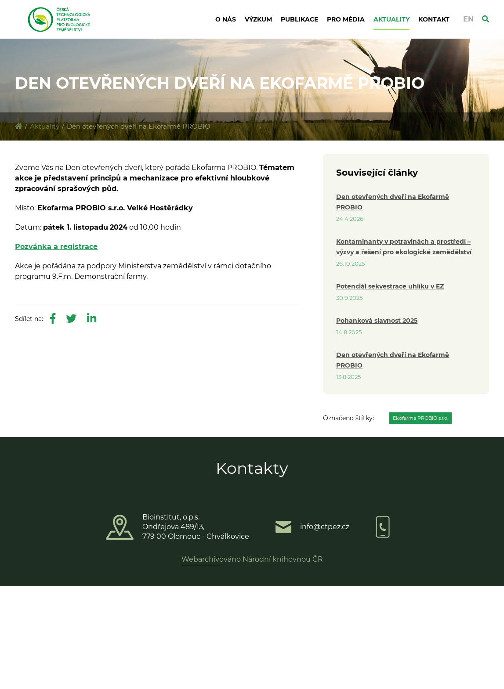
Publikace (299, 19)
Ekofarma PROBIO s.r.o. (420, 418)
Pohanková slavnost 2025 (376, 321)
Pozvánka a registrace (56, 246)
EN (468, 19)
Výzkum (258, 19)
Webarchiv (200, 559)
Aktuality (391, 19)
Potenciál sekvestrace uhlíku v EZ (390, 286)
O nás (225, 19)
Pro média (346, 19)
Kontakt (434, 19)
